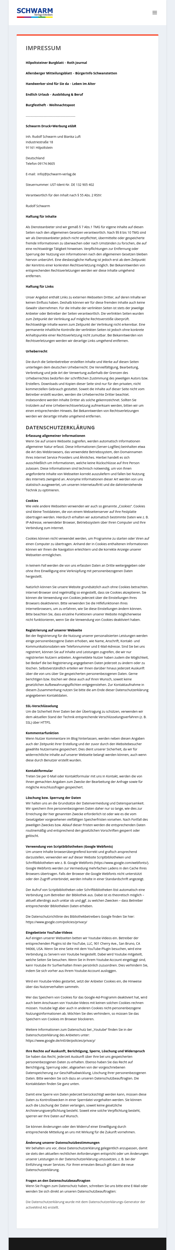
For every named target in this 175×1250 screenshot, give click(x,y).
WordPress (125, 1244)
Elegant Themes (76, 1244)
